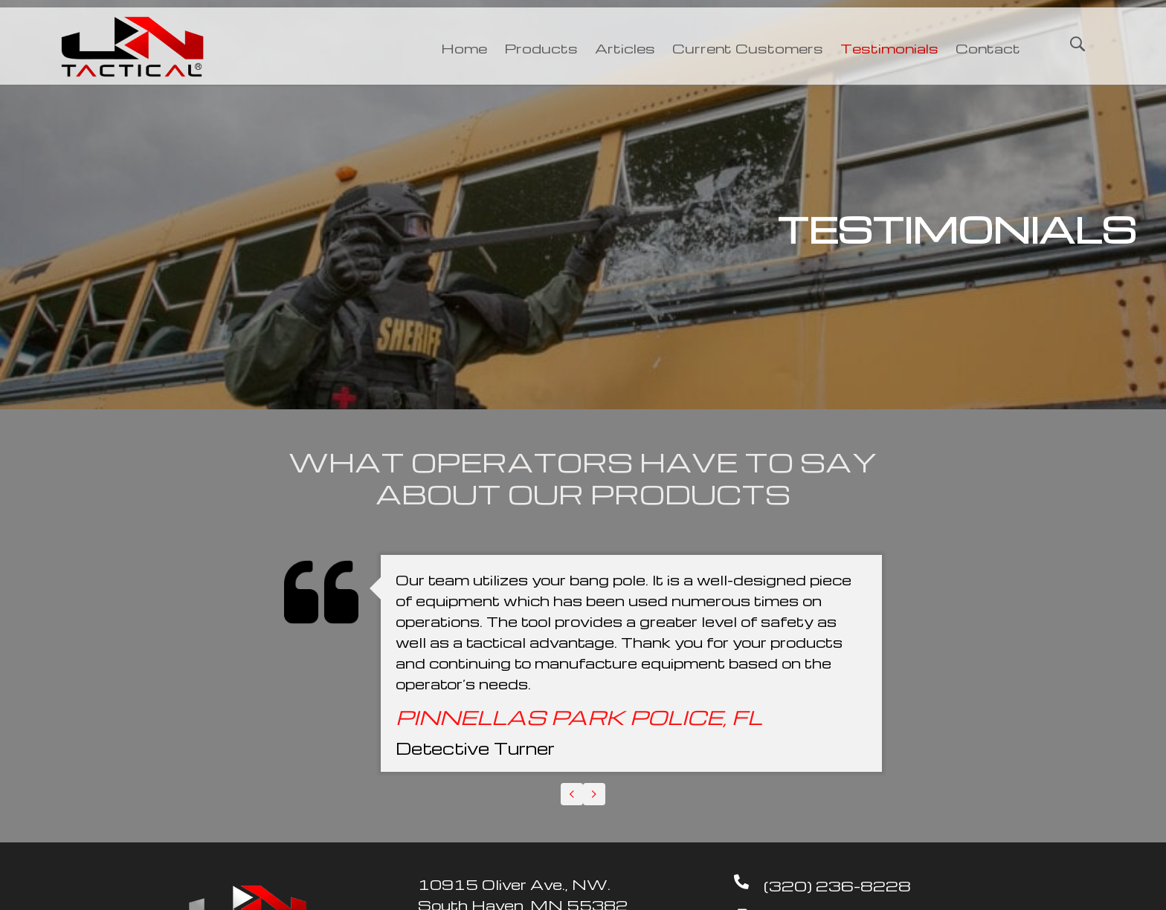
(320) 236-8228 (837, 885)
